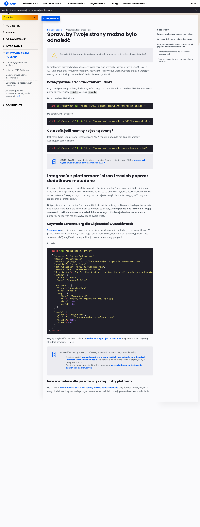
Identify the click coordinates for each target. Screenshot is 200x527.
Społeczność (76, 3)
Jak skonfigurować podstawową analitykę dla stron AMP (18, 93)
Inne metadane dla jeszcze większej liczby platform (176, 60)
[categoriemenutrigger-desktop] (55, 18)
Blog (115, 3)
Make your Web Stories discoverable (16, 76)
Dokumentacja (53, 3)
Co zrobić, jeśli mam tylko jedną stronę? (175, 39)
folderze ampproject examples (103, 338)
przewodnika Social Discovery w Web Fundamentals (88, 387)
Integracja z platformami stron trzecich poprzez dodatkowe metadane (175, 45)
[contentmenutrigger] (176, 30)
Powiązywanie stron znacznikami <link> (175, 34)
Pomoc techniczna (135, 3)
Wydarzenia (98, 3)
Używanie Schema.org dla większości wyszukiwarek (174, 53)
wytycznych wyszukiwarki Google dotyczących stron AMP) (102, 161)
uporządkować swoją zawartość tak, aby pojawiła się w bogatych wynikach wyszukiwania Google (105, 358)
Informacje (30, 3)
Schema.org (54, 230)
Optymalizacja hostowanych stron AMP (19, 84)
